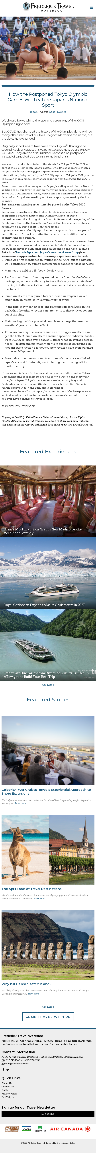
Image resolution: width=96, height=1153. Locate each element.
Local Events (57, 111)
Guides (5, 1090)
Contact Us (8, 1086)
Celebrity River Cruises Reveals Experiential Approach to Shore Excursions (46, 791)
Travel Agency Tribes (66, 1143)
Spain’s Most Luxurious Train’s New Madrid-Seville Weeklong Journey (43, 531)
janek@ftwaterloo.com (16, 1063)
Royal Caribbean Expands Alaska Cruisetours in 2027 (44, 605)
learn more (20, 803)
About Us (7, 1083)
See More (48, 684)
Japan (34, 111)
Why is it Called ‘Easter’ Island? (26, 984)
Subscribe (48, 1114)
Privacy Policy (9, 1093)
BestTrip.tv (8, 1097)
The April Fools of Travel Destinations (31, 889)
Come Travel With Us (48, 1017)
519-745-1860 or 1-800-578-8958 (23, 1060)
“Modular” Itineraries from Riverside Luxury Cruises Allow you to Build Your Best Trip (44, 675)
